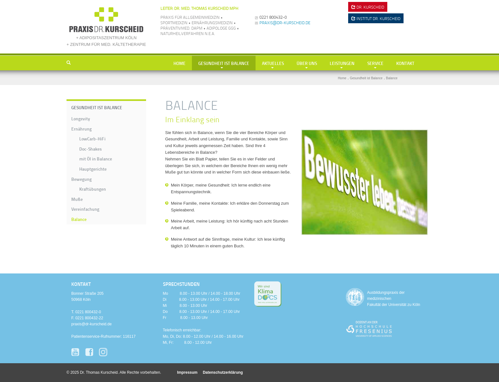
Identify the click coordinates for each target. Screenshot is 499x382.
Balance (79, 219)
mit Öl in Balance (95, 158)
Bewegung (81, 179)
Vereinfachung (85, 209)
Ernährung (81, 128)
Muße (77, 199)
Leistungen (342, 63)
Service (375, 63)
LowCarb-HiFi (92, 138)
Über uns (307, 63)
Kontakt (405, 63)
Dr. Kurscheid (367, 7)
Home (179, 63)
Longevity (80, 118)
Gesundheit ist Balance (223, 63)
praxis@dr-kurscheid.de (284, 22)
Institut (375, 18)
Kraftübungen (92, 189)
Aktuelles (273, 63)
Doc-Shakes (90, 148)
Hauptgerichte (93, 169)
